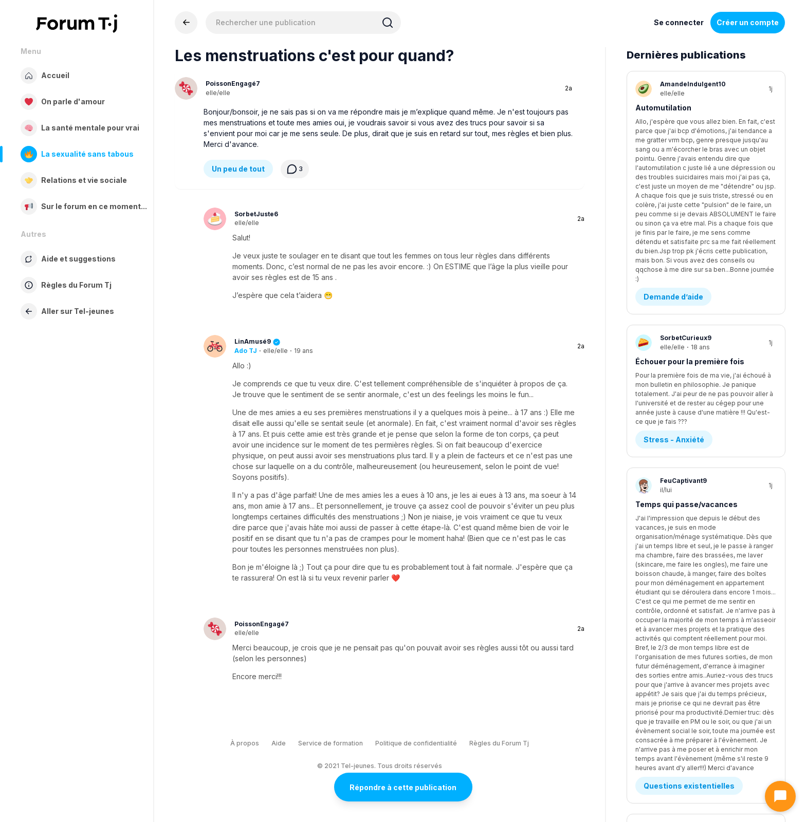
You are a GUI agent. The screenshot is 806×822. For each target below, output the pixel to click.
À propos (244, 743)
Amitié (656, 513)
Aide (278, 743)
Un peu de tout (238, 168)
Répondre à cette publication (403, 787)
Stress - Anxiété (674, 278)
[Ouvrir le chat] (780, 796)
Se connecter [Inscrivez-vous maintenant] (679, 22)
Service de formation (330, 743)
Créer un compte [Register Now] (748, 22)
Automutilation (663, 107)
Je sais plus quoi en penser (685, 460)
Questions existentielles (689, 395)
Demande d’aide (673, 160)
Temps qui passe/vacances (686, 343)
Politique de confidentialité (416, 743)
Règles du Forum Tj (499, 743)
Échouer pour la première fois (689, 225)
